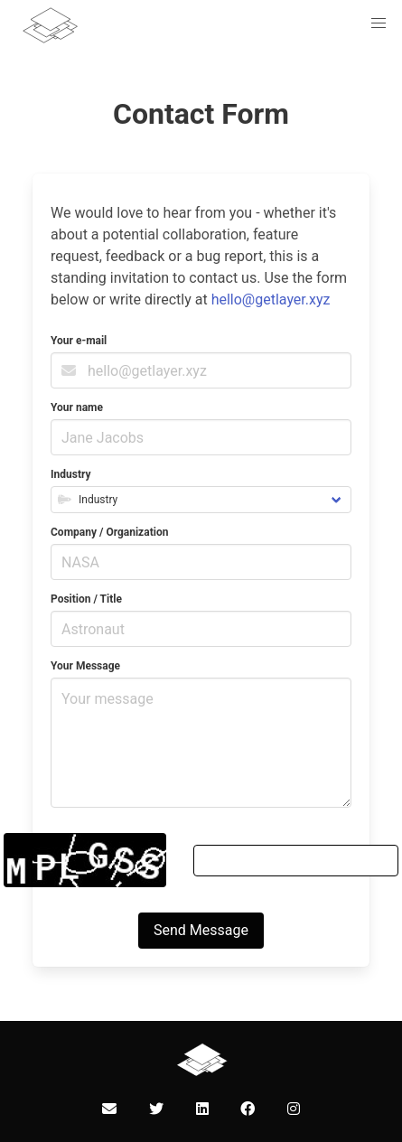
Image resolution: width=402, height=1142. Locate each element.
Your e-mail (79, 340)
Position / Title (86, 599)
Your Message (85, 666)
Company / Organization (109, 532)
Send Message (201, 930)
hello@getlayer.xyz (271, 299)
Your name (77, 407)
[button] (378, 23)
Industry (70, 474)
